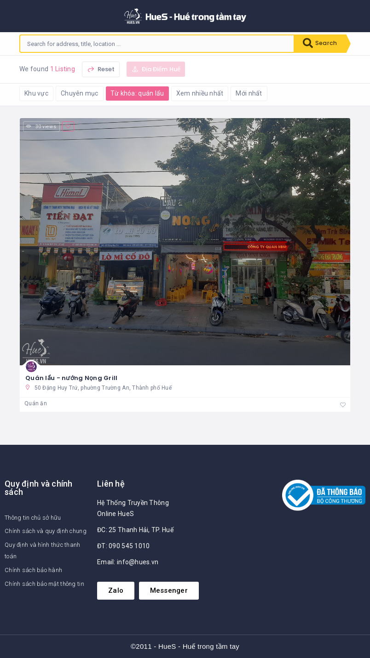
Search (318, 44)
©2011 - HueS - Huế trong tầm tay (185, 647)
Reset (101, 69)
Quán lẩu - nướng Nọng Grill (71, 378)
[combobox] (155, 43)
